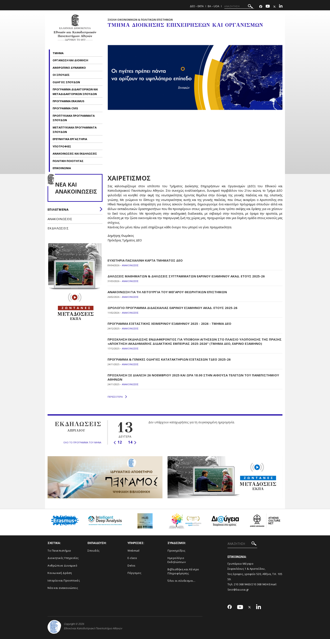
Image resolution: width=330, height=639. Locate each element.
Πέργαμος (134, 573)
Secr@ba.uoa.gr (238, 589)
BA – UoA (213, 6)
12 (118, 442)
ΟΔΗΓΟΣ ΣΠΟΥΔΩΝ (67, 82)
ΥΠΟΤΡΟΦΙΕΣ (62, 146)
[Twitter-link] (274, 6)
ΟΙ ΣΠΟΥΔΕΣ (61, 75)
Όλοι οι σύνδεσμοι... (181, 581)
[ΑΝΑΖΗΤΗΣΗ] (239, 6)
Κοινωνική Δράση (60, 573)
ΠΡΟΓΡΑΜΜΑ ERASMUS (68, 101)
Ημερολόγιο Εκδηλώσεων (177, 560)
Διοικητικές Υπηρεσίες (63, 558)
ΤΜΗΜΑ (58, 53)
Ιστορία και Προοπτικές (64, 580)
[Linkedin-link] (280, 6)
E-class (132, 558)
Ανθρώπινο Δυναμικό (62, 565)
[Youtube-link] (268, 6)
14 (132, 442)
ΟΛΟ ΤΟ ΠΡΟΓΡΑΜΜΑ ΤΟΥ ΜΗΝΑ (82, 442)
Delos (132, 565)
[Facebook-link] (260, 6)
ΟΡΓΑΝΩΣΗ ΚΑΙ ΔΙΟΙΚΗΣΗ (70, 60)
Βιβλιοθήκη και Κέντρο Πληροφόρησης (183, 571)
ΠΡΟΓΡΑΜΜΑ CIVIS (65, 108)
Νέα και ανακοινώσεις (63, 588)
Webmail (134, 550)
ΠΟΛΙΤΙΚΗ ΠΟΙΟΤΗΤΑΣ (68, 161)
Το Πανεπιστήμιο (59, 550)
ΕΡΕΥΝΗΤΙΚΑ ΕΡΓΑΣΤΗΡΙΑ (70, 139)
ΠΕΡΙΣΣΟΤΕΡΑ (117, 396)
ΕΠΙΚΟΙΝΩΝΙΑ (62, 168)
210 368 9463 (242, 584)
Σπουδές (94, 550)
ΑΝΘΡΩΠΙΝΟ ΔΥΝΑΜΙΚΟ (69, 68)
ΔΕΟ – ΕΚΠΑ (197, 6)
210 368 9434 (259, 584)
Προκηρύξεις (176, 550)
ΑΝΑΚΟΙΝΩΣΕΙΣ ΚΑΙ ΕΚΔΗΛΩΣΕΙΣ (75, 153)
